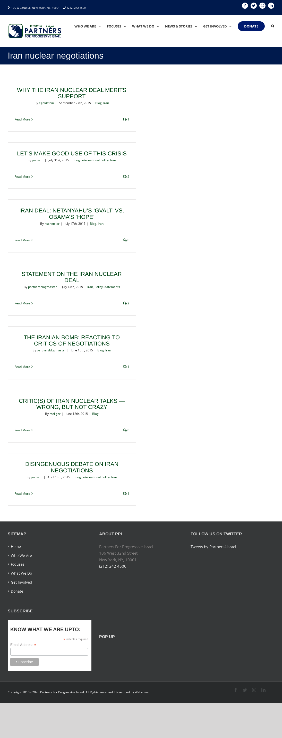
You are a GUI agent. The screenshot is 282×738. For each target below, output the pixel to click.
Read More (22, 119)
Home (16, 546)
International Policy (95, 160)
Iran (106, 103)
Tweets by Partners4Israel (213, 546)
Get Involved (21, 582)
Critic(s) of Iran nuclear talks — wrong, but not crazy (72, 404)
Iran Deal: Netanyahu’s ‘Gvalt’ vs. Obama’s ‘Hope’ (71, 213)
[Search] (272, 26)
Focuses (17, 564)
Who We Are (21, 555)
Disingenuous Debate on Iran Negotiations (71, 467)
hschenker (52, 223)
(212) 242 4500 (76, 8)
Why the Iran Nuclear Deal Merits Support (71, 93)
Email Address (23, 644)
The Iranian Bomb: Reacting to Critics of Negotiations (72, 340)
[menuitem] (90, 26)
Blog (98, 103)
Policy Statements (107, 287)
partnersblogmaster (42, 287)
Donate (17, 591)
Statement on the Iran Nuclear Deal (72, 277)
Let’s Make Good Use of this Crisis (72, 153)
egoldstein (46, 103)
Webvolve (142, 692)
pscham (37, 160)
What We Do (21, 573)
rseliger (55, 414)
